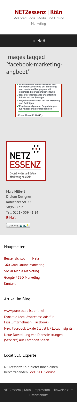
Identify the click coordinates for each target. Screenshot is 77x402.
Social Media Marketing (21, 271)
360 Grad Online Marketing (24, 265)
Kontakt (10, 283)
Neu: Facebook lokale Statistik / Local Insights (38, 328)
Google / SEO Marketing (22, 277)
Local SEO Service (42, 372)
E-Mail (11, 217)
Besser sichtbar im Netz (21, 258)
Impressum (41, 390)
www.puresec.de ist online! (24, 310)
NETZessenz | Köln (38, 12)
